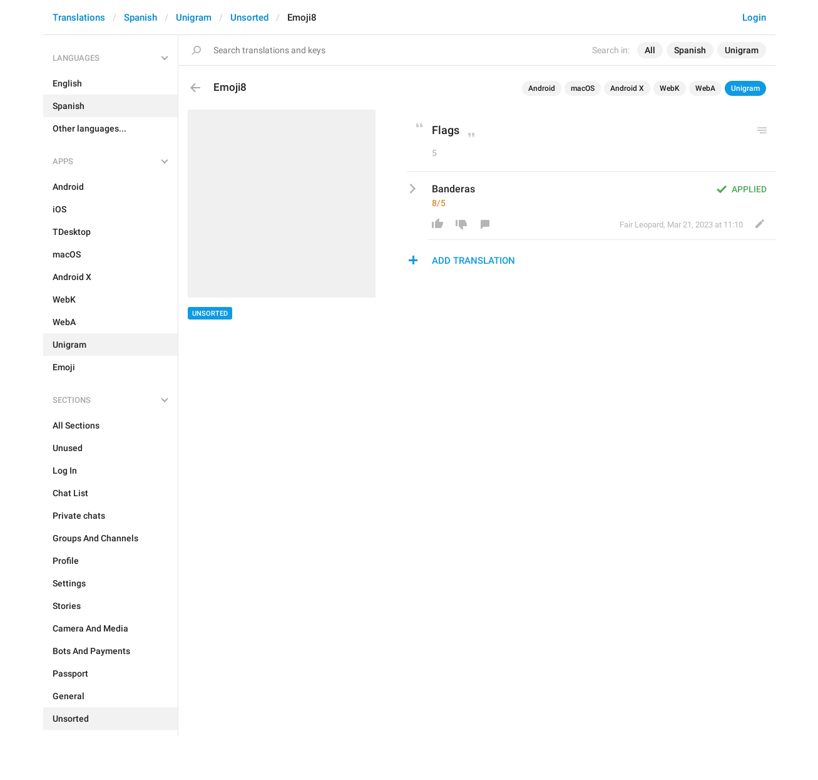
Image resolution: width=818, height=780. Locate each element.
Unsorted (249, 17)
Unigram (194, 17)
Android (541, 88)
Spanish (140, 17)
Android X (627, 88)
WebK (670, 88)
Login (754, 17)
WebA (705, 88)
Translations (79, 17)
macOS (583, 88)
